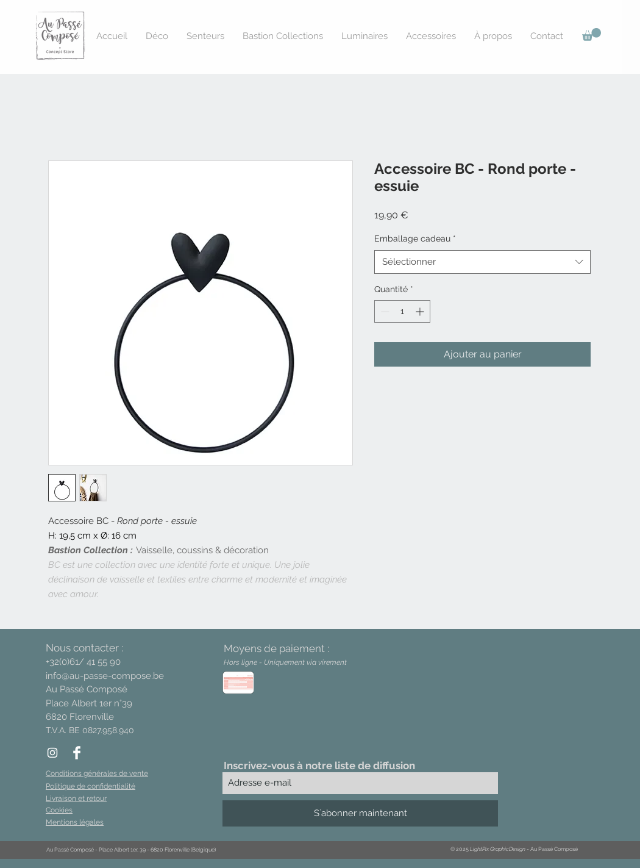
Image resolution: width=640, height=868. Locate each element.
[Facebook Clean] (77, 752)
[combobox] (482, 262)
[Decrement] (383, 311)
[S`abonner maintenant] (360, 813)
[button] (591, 34)
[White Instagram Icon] (52, 752)
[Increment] (420, 311)
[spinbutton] (402, 311)
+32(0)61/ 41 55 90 (83, 661)
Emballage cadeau (415, 238)
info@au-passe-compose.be (105, 675)
